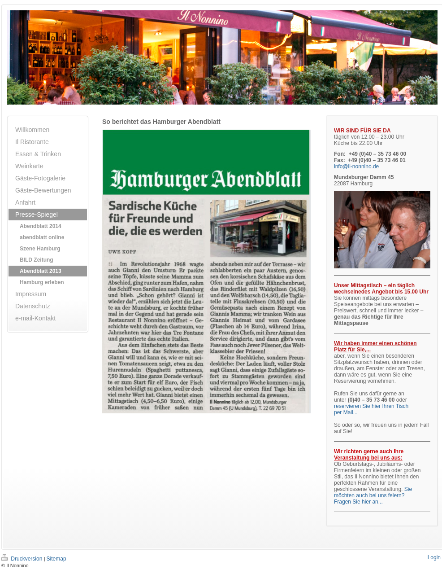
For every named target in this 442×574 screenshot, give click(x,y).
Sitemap (56, 559)
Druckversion (22, 559)
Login (434, 557)
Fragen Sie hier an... (358, 502)
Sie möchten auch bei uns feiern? (373, 492)
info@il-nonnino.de (356, 166)
